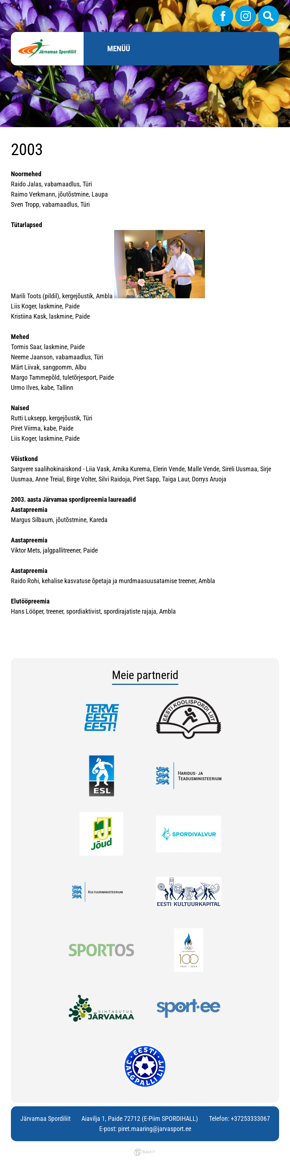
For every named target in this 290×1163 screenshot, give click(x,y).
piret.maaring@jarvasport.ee (154, 1128)
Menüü (118, 49)
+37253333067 (250, 1118)
